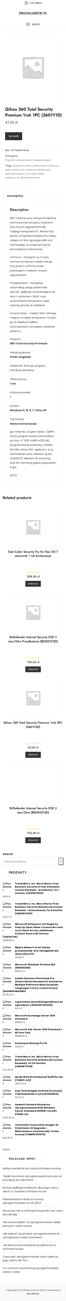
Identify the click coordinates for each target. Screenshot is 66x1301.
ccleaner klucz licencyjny (45, 165)
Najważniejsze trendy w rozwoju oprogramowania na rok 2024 (23, 1201)
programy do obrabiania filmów (22, 177)
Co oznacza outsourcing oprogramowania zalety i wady (30, 1270)
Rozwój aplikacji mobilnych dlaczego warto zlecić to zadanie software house (30, 1189)
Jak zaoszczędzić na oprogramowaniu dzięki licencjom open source (31, 1224)
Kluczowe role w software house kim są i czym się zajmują (33, 1212)
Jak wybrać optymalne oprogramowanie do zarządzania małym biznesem (31, 1235)
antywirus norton (22, 165)
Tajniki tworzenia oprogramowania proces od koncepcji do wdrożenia (32, 1178)
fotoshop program (15, 173)
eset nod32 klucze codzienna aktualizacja (27, 169)
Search (8, 854)
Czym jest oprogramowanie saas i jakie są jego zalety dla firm (30, 1258)
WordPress (33, 1293)
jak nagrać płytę (35, 173)
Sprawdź (14, 136)
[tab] (15, 196)
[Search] (60, 861)
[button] (33, 24)
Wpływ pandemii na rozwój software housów (32, 1168)
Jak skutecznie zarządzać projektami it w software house (29, 1247)
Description (15, 196)
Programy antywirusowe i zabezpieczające (28, 160)
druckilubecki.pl (33, 13)
